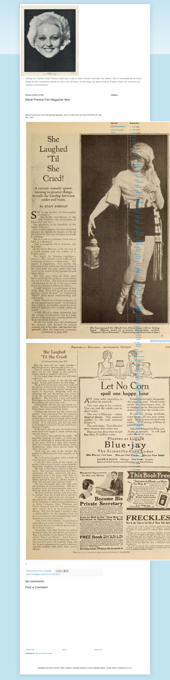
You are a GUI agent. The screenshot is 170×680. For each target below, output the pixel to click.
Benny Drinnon (119, 126)
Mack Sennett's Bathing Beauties (138, 397)
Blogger (129, 668)
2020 (134, 133)
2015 (134, 149)
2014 (134, 463)
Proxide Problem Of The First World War (139, 241)
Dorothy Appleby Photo (138, 328)
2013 (134, 466)
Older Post (98, 650)
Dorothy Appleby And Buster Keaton (139, 278)
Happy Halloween (138, 166)
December (138, 152)
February (137, 456)
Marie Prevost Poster (139, 361)
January (137, 459)
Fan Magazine (36, 574)
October (137, 162)
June (136, 444)
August (137, 437)
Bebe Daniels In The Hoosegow (139, 419)
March (136, 453)
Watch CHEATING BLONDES (139, 233)
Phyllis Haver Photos (138, 404)
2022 (134, 127)
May (136, 447)
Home (64, 650)
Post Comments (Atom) (43, 653)
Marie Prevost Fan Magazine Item (139, 368)
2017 (134, 143)
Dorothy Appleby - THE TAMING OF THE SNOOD (138, 289)
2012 (134, 470)
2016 (134, 146)
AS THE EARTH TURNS (137, 344)
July (136, 440)
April (136, 450)
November (138, 157)
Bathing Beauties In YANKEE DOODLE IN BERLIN (139, 387)
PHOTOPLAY (56, 574)
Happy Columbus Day (138, 351)
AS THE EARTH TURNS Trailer (137, 336)
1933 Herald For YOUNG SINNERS (138, 300)
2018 (134, 139)
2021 (134, 130)
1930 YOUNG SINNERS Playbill (139, 308)
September (138, 432)
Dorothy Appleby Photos (138, 263)
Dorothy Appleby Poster (138, 249)
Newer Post (30, 650)
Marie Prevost (46, 574)
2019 (134, 136)
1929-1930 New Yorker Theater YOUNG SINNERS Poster (139, 318)
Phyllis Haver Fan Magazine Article (138, 411)
